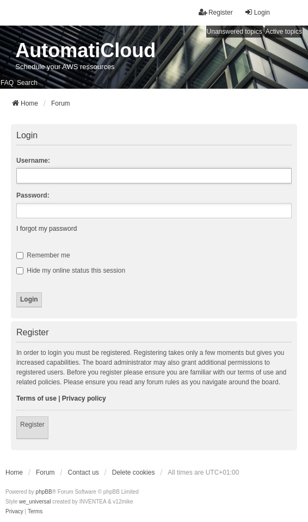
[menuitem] (14, 512)
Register (32, 424)
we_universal (35, 502)
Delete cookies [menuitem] (133, 472)
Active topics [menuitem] (284, 31)
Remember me (43, 255)
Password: (33, 195)
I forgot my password (46, 228)
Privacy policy (84, 398)
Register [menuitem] (216, 12)
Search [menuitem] (27, 83)
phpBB (44, 492)
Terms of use (36, 398)
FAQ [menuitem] (7, 83)
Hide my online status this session (70, 270)
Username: (33, 160)
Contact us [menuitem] (82, 472)
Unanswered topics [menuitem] (234, 31)
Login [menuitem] (257, 12)
